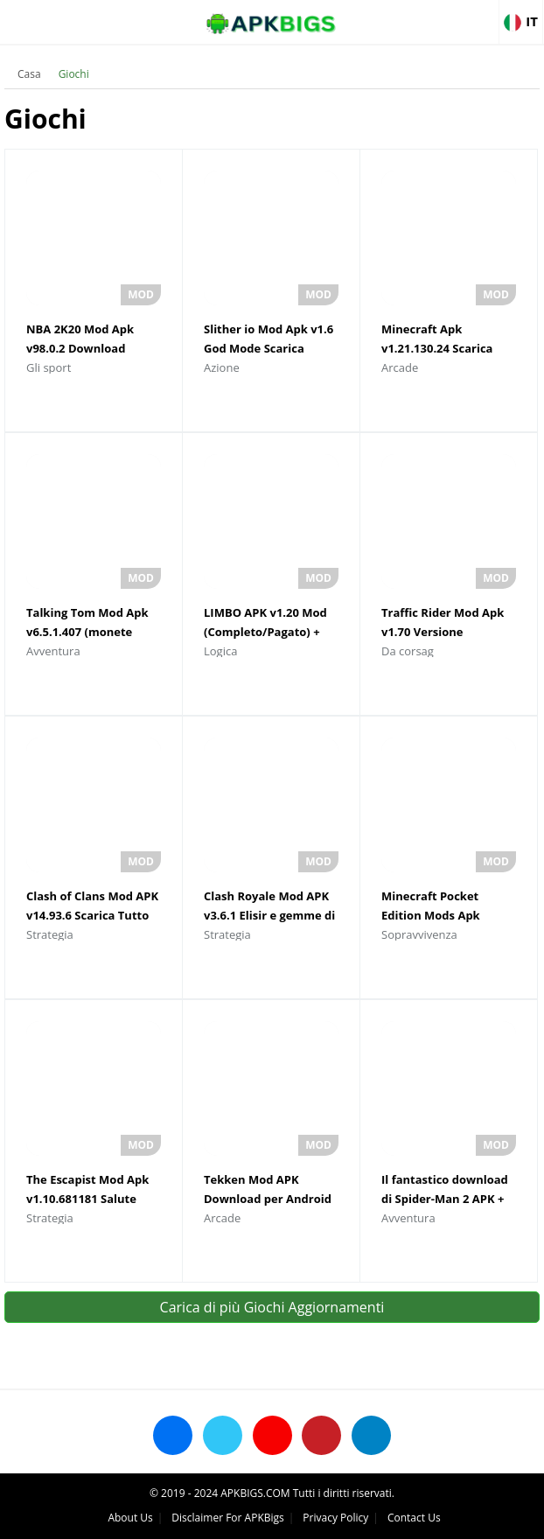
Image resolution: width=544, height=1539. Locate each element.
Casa (29, 73)
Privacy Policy (335, 1517)
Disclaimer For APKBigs (227, 1517)
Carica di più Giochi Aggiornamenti (272, 1307)
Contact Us (414, 1517)
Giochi (74, 73)
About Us (130, 1517)
